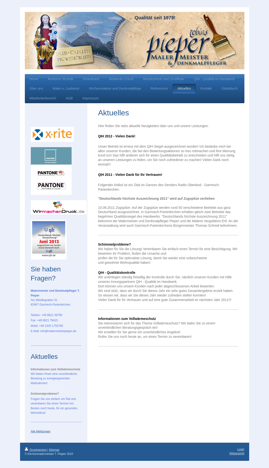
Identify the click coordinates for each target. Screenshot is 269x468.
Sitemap (54, 450)
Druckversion (36, 450)
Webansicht (236, 453)
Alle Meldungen (41, 431)
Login (240, 449)
